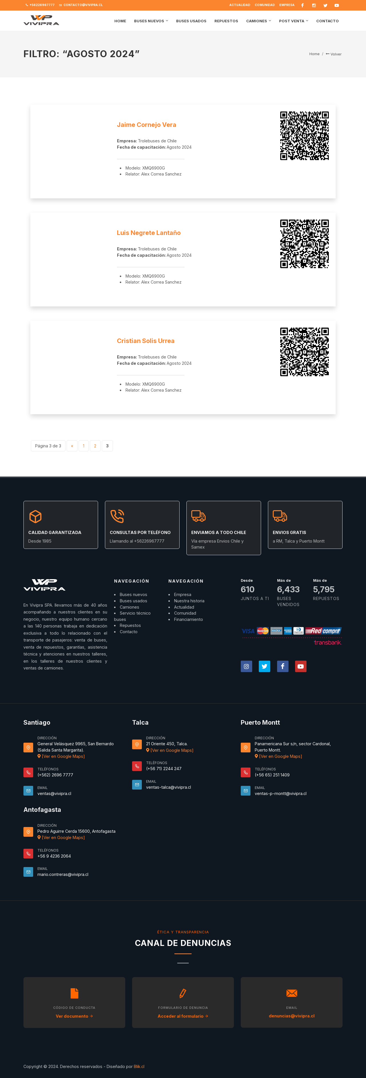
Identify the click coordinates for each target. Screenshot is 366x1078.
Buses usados (133, 600)
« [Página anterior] (72, 445)
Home (314, 53)
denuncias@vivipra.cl (292, 1015)
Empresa (287, 5)
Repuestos (130, 625)
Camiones (129, 607)
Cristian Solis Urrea (146, 340)
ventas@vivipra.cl (54, 793)
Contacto (129, 631)
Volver (334, 54)
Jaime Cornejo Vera (146, 124)
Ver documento (74, 1016)
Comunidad (265, 5)
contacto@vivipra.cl (81, 5)
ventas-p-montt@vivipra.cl (281, 793)
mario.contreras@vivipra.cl (62, 874)
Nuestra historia (189, 600)
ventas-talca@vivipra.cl (168, 787)
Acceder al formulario (183, 1016)
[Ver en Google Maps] (61, 756)
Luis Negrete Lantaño (149, 232)
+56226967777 (40, 5)
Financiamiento (188, 619)
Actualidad (239, 5)
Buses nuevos (133, 594)
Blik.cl (139, 1066)
